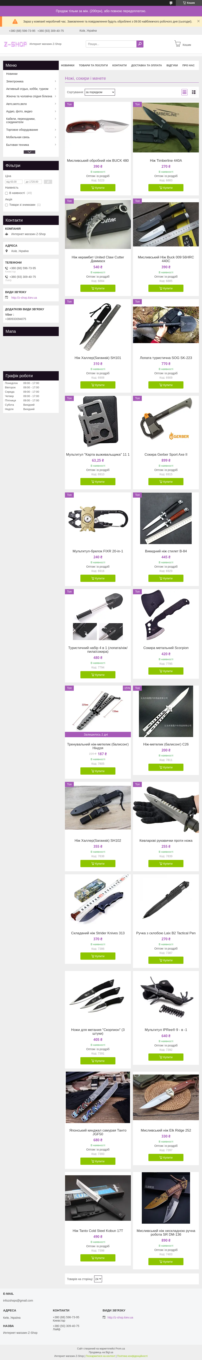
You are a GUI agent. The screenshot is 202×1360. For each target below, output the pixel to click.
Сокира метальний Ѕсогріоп (165, 648)
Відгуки (172, 65)
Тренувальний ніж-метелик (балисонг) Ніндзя (98, 746)
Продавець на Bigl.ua (101, 1352)
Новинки (67, 65)
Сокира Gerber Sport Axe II (165, 455)
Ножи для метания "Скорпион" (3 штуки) (98, 1031)
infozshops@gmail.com (18, 1300)
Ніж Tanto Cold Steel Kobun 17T (98, 1231)
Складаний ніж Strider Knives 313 (98, 933)
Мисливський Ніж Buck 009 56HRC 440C (166, 259)
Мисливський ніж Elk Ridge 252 (166, 1130)
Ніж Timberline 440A (166, 161)
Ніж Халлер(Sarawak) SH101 (98, 358)
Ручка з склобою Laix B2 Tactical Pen (166, 933)
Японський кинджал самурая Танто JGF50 (97, 1132)
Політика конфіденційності (132, 1356)
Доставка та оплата (146, 65)
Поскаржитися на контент (100, 1356)
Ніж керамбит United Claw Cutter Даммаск (98, 259)
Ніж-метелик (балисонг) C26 (166, 744)
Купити (100, 187)
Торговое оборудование (22, 129)
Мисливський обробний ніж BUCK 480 (98, 161)
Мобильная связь (17, 137)
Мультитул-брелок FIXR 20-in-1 (98, 551)
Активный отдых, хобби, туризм (27, 88)
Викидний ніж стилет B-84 (166, 551)
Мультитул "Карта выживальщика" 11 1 (98, 455)
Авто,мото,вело (16, 104)
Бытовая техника (17, 144)
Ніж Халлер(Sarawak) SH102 (98, 841)
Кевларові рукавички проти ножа (166, 841)
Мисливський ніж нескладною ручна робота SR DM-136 (166, 1232)
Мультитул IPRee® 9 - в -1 (166, 1030)
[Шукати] (139, 44)
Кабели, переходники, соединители (20, 120)
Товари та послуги (93, 65)
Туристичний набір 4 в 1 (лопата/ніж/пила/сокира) (98, 650)
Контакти (119, 65)
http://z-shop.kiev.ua (24, 297)
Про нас (188, 65)
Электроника (14, 81)
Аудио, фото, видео (19, 111)
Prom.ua (120, 1348)
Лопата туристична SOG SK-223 (166, 358)
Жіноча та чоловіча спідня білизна (29, 96)
